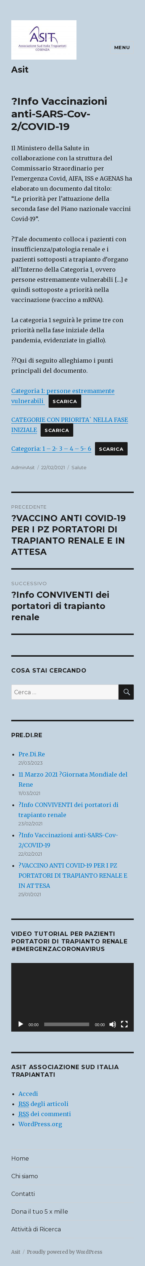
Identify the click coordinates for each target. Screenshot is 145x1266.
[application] (72, 997)
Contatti (23, 1194)
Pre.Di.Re (31, 754)
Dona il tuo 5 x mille (39, 1211)
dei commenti (44, 1114)
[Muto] (112, 1024)
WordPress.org (40, 1124)
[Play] (20, 1024)
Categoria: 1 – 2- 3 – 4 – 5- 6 (51, 448)
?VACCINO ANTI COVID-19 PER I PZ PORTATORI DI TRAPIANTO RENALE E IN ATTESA (72, 875)
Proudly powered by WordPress (64, 1252)
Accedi (28, 1093)
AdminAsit (23, 467)
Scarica (65, 401)
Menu (122, 47)
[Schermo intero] (124, 1024)
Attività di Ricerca (36, 1229)
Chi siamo (24, 1176)
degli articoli (43, 1104)
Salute (79, 467)
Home (20, 1158)
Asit (20, 70)
